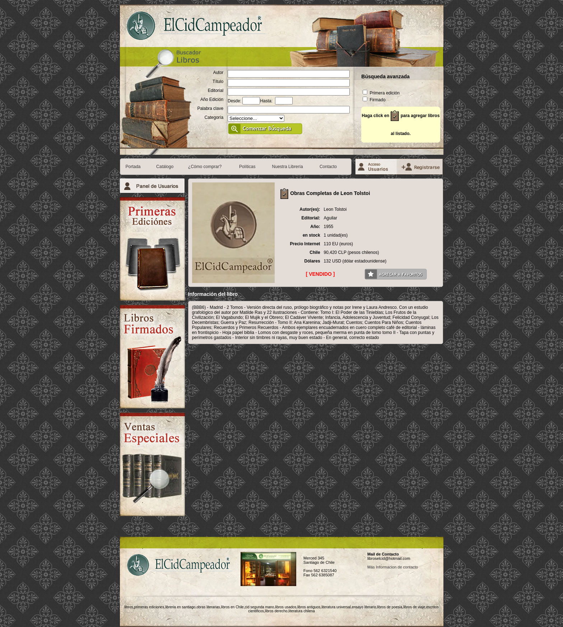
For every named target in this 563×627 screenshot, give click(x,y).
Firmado (374, 99)
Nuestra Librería (287, 166)
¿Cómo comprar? (205, 166)
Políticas (247, 166)
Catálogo (164, 166)
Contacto (328, 166)
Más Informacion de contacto (392, 567)
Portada (133, 166)
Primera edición (381, 93)
